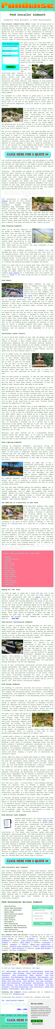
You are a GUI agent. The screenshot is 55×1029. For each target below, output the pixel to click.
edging (37, 597)
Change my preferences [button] (37, 1023)
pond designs (7, 717)
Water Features (36, 975)
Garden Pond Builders (34, 973)
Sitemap (3, 1015)
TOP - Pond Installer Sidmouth (13, 1000)
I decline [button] (40, 1021)
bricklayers (46, 942)
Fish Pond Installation (19, 987)
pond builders (14, 216)
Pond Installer (23, 971)
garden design (7, 938)
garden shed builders (43, 948)
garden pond (28, 757)
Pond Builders (28, 981)
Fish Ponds (49, 983)
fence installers (18, 948)
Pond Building (18, 973)
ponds (17, 26)
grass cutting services (30, 940)
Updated (19, 1015)
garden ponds (48, 820)
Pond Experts (26, 1015)
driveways (30, 938)
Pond (3, 199)
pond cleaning (18, 250)
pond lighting (18, 487)
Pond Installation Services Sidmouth (22, 902)
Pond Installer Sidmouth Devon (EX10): (16, 24)
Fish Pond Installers (44, 981)
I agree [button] (33, 1021)
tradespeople (21, 950)
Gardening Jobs (18, 994)
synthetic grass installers (19, 946)
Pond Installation (19, 975)
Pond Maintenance (36, 971)
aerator (12, 660)
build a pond (23, 936)
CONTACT (43, 10)
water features (25, 888)
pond (51, 44)
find (7, 871)
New (15, 1015)
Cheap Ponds (48, 979)
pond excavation (21, 822)
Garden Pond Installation (11, 983)
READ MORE (15, 618)
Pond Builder (11, 971)
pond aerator (6, 627)
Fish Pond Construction (24, 985)
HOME (28, 10)
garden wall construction (40, 944)
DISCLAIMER (50, 10)
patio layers (25, 942)
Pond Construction (36, 987)
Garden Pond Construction (11, 981)
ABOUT (37, 10)
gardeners (13, 944)
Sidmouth (5, 201)
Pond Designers (30, 977)
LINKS (32, 10)
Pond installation (46, 882)
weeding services (47, 946)
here (22, 896)
